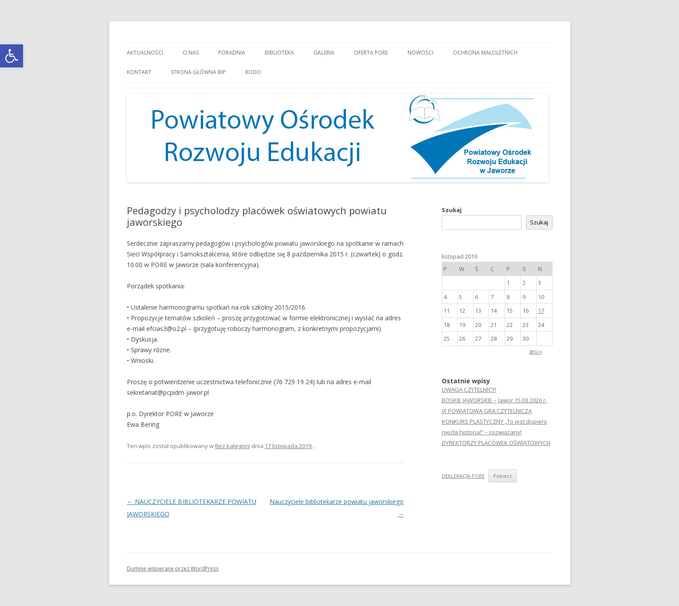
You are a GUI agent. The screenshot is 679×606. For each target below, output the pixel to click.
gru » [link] (535, 351)
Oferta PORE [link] (371, 52)
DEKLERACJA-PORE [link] (463, 475)
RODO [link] (253, 72)
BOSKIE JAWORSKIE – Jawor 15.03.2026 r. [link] (494, 400)
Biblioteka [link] (279, 52)
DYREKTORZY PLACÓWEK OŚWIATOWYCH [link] (496, 443)
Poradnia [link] (231, 52)
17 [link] (541, 311)
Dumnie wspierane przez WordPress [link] (173, 568)
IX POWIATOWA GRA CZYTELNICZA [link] (487, 411)
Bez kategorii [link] (232, 446)
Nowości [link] (420, 52)
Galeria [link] (324, 52)
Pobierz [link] (502, 475)
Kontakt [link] (139, 72)
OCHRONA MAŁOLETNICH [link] (485, 52)
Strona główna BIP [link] (198, 72)
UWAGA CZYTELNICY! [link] (469, 390)
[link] (11, 55)
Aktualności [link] (145, 52)
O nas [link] (191, 52)
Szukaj (452, 210)
